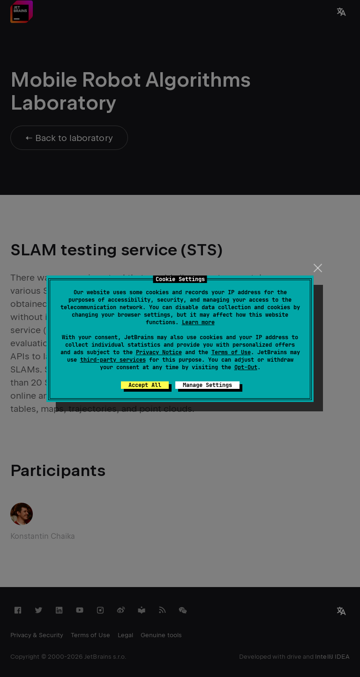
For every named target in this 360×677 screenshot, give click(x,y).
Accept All (144, 385)
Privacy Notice (159, 352)
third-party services (113, 360)
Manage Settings (207, 385)
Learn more (198, 322)
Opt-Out (245, 367)
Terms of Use (231, 352)
